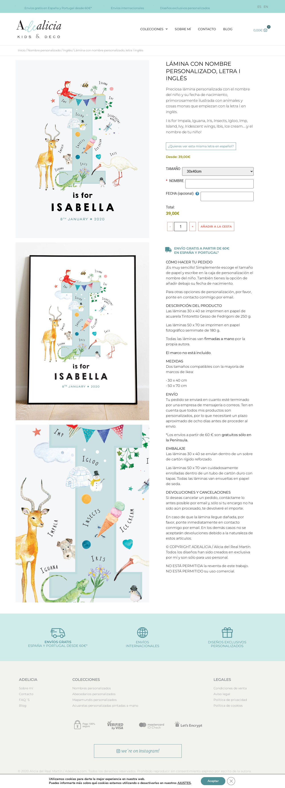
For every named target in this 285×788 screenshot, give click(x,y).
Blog (227, 29)
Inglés (67, 50)
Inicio (21, 50)
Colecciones (154, 29)
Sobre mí (183, 29)
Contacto (207, 29)
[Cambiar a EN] (266, 7)
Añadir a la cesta (216, 226)
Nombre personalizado (44, 50)
